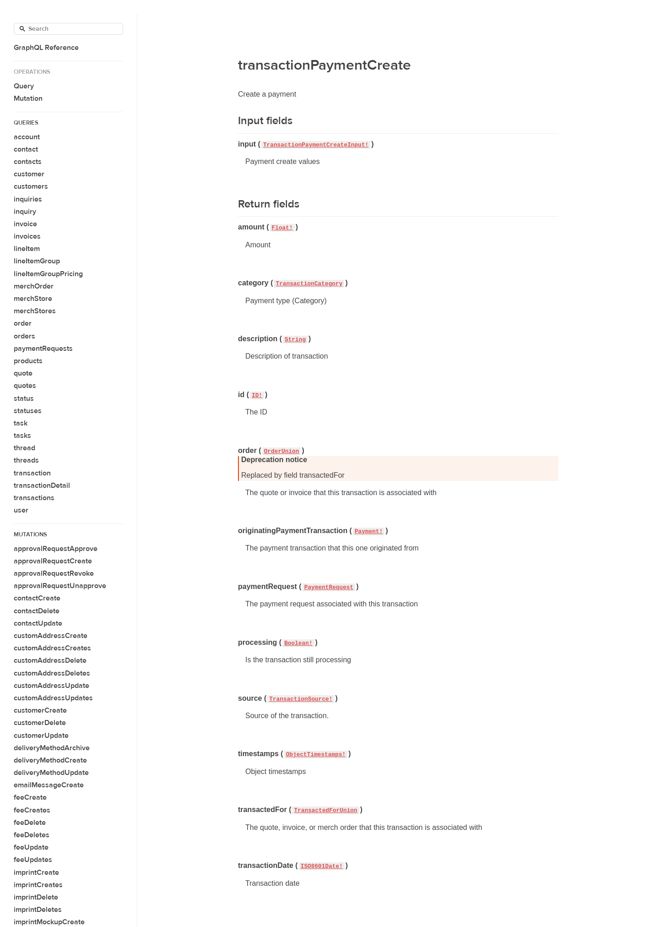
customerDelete (40, 722)
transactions (34, 497)
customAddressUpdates (53, 698)
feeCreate (30, 797)
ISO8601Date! (322, 866)
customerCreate (40, 710)
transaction (32, 473)
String (295, 339)
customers (31, 186)
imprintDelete (36, 897)
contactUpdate (38, 623)
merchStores (35, 311)
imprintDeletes (38, 909)
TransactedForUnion (325, 810)
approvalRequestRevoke (54, 573)
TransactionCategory (308, 283)
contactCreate (37, 598)
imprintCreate (36, 872)
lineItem (27, 248)
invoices (27, 236)
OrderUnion (281, 451)
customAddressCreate (50, 635)
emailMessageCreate (49, 785)
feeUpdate (31, 847)
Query (24, 86)
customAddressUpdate (51, 685)
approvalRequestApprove (55, 548)
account (27, 137)
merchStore (33, 298)
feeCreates (32, 810)
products (28, 360)
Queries (26, 122)
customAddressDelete (50, 660)
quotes (25, 385)
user (21, 510)
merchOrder (34, 286)
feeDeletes (31, 835)
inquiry (25, 211)
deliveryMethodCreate (50, 760)
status (24, 398)
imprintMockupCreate (49, 922)
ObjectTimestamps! (316, 754)
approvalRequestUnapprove (60, 585)
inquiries (28, 199)
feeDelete (30, 822)
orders (24, 336)
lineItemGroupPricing (48, 273)
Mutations (30, 534)
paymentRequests (43, 348)
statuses (28, 410)
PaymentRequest (329, 587)
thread (24, 448)
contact (26, 149)
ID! (257, 395)
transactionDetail (42, 485)
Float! (282, 227)
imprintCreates (38, 884)
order (23, 323)
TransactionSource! (300, 699)
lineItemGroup (37, 261)
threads (26, 460)
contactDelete (36, 611)
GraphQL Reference (46, 47)
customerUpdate (41, 735)
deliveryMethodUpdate (51, 772)
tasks (22, 435)
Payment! (369, 531)
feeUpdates (33, 859)
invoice (25, 224)
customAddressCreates (52, 648)
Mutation (28, 98)
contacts (28, 161)
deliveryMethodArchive (52, 748)
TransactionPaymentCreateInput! (315, 145)
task (20, 423)
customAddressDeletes (52, 673)
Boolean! (298, 643)
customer (29, 174)
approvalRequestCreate (53, 561)
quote (23, 373)
